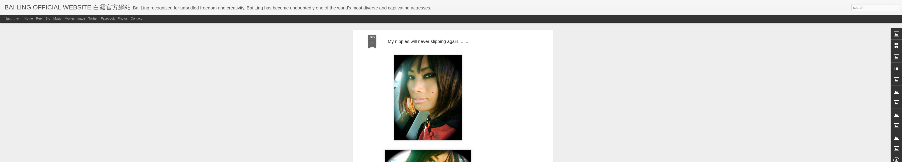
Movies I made (75, 18)
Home (28, 18)
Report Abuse (492, 159)
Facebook (108, 18)
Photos (123, 18)
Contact (136, 18)
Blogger (479, 159)
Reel (39, 18)
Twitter (93, 18)
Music (57, 18)
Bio (48, 18)
